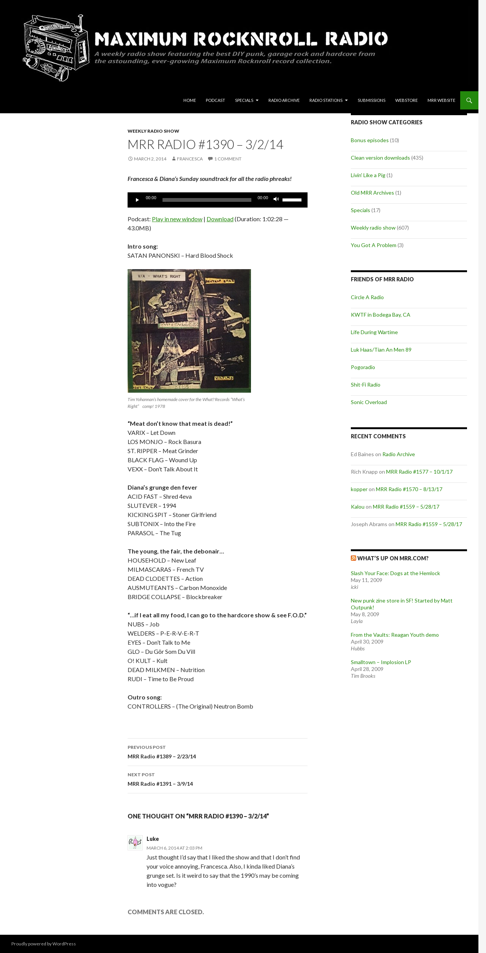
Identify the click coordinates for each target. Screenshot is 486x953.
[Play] (137, 200)
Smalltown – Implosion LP (381, 662)
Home (189, 100)
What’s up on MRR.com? (393, 558)
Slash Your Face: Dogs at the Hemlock (395, 573)
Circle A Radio (367, 297)
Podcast (215, 100)
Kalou (357, 506)
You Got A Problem (373, 245)
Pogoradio (363, 367)
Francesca (190, 159)
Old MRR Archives (372, 192)
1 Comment (227, 159)
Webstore (406, 100)
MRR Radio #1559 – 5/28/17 (406, 506)
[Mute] (276, 200)
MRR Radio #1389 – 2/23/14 (218, 751)
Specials (244, 100)
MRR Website (441, 100)
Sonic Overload (369, 402)
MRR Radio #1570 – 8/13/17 (409, 489)
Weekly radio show (153, 131)
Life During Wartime (374, 332)
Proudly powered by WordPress (43, 944)
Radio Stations (325, 100)
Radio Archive (284, 100)
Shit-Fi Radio (365, 384)
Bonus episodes (370, 140)
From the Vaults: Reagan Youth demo (395, 634)
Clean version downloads (380, 157)
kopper (359, 489)
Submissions (371, 100)
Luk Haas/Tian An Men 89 (381, 349)
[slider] (207, 200)
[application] (218, 200)
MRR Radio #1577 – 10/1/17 (419, 471)
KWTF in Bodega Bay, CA (380, 314)
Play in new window (177, 218)
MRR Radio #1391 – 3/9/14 (218, 778)
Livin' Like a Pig (368, 175)
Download (220, 218)
